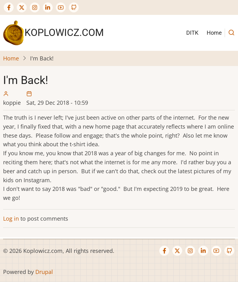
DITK (192, 32)
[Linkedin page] (47, 7)
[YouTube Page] (60, 7)
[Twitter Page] (21, 7)
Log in (11, 218)
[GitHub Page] (73, 7)
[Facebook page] (8, 7)
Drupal (44, 271)
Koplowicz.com (64, 32)
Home (214, 32)
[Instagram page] (34, 7)
